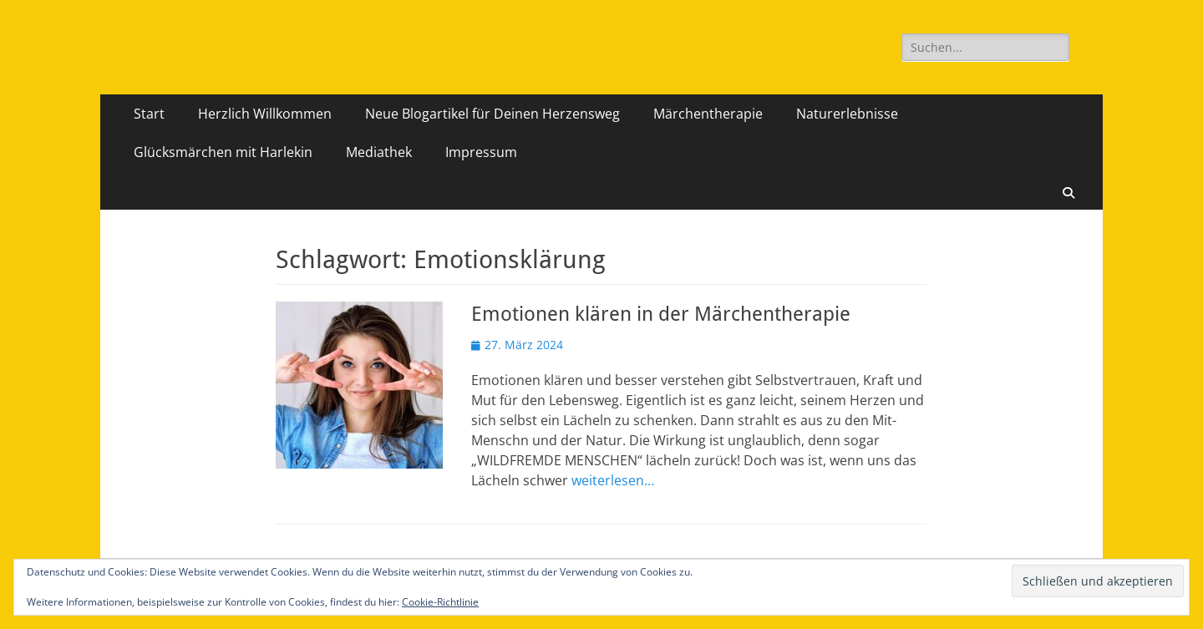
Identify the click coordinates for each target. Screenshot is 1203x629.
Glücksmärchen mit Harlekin (223, 152)
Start (149, 113)
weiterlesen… (612, 480)
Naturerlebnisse (847, 113)
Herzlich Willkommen (265, 113)
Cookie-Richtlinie (440, 602)
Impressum (481, 152)
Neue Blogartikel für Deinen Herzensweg (492, 113)
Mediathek (379, 152)
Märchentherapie (708, 113)
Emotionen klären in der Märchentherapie (660, 314)
